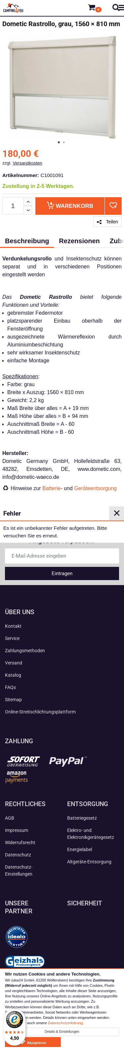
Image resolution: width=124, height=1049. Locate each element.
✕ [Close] (117, 513)
